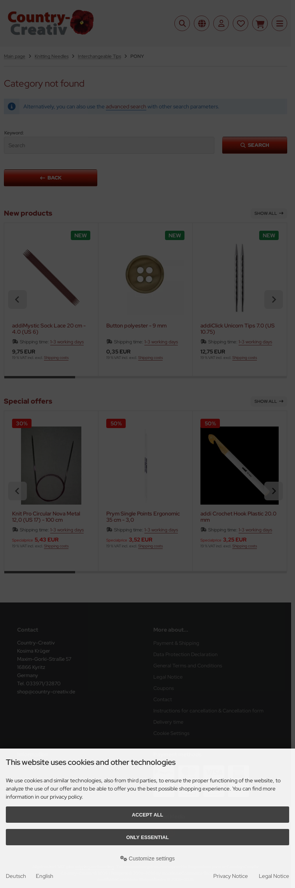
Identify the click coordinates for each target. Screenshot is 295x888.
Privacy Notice (230, 875)
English (44, 875)
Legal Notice (274, 875)
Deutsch (16, 875)
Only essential (147, 837)
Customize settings (147, 858)
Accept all (147, 815)
